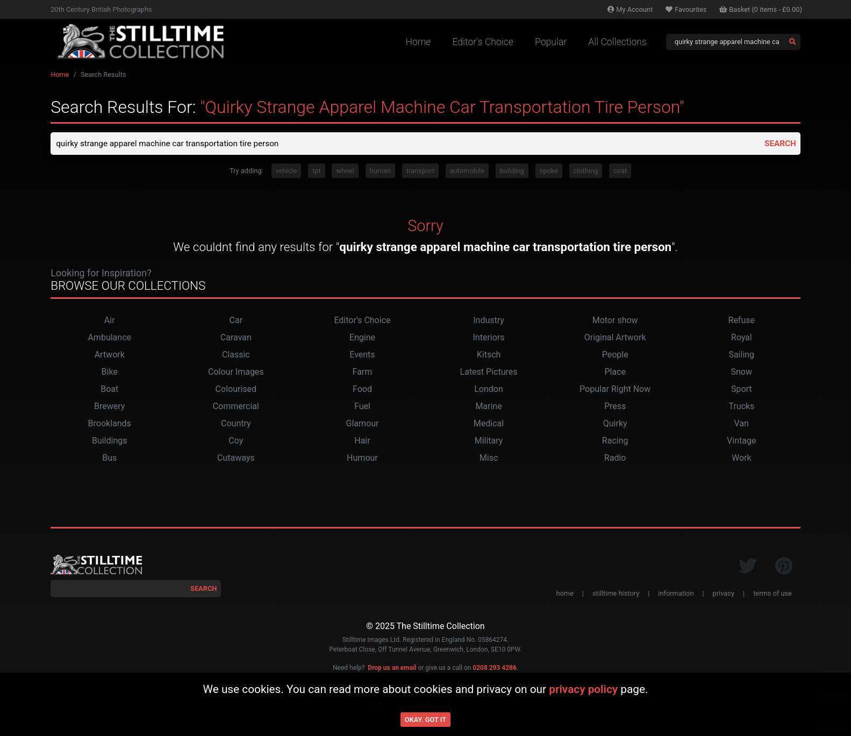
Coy (235, 442)
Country (236, 424)
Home (418, 42)
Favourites (686, 9)
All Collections (617, 42)
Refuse (741, 321)
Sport (741, 390)
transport (420, 172)
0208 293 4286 (494, 669)
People (615, 356)
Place (615, 373)
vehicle (286, 172)
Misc (489, 459)
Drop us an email (392, 669)
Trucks (741, 407)
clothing (586, 172)
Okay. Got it (425, 720)
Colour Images (236, 373)
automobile (467, 172)
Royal (741, 338)
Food (362, 390)
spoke (549, 172)
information (675, 594)
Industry (488, 321)
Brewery (109, 407)
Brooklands (109, 424)
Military (489, 442)
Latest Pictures (489, 373)
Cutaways (236, 459)
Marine (488, 407)
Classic (236, 356)
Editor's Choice (482, 42)
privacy (723, 594)
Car (236, 321)
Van (741, 424)
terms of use (772, 594)
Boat (109, 390)
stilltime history (615, 594)
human (380, 172)
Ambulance (109, 338)
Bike (110, 373)
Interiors (489, 338)
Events (362, 356)
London (488, 390)
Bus (109, 459)
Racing (615, 442)
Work (742, 459)
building (512, 172)
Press (615, 407)
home (564, 594)
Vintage (741, 442)
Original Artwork (615, 338)
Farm (363, 373)
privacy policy (583, 689)
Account (630, 9)
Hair (362, 442)
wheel (345, 172)
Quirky (615, 424)
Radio (615, 459)
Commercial (236, 407)
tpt (316, 172)
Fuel (362, 407)
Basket (760, 9)
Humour (362, 459)
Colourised (236, 390)
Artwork (110, 356)
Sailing (741, 356)
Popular (551, 42)
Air (109, 321)
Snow (741, 373)
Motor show (615, 321)
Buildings (109, 442)
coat (620, 172)
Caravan (236, 338)
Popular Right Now (615, 390)
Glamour (362, 424)
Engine (362, 338)
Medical (489, 424)
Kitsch (489, 356)
